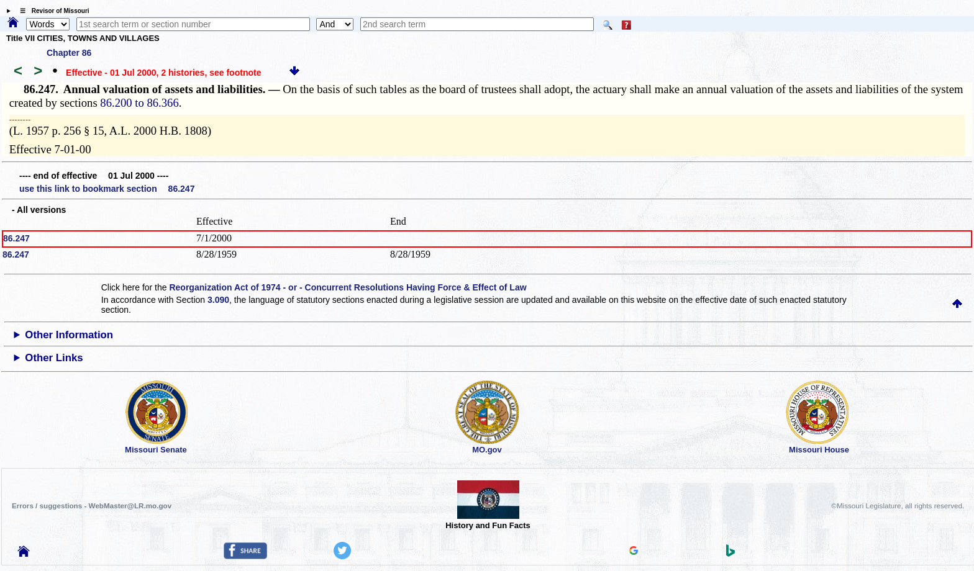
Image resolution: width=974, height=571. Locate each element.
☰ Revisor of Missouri (51, 10)
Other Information (69, 335)
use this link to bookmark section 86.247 (106, 189)
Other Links (54, 358)
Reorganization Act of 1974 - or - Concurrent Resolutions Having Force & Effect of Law (347, 287)
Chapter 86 (69, 53)
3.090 (218, 300)
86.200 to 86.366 (139, 102)
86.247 (16, 238)
